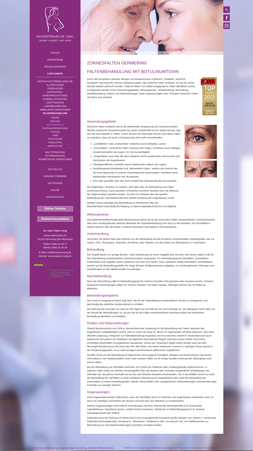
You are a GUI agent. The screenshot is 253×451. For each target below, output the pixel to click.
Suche (55, 190)
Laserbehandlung (55, 106)
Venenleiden (55, 88)
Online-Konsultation (55, 219)
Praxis (55, 52)
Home (89, 53)
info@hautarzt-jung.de (59, 252)
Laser (55, 135)
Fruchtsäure (55, 139)
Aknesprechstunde (55, 95)
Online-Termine (55, 208)
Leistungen (55, 73)
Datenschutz (55, 197)
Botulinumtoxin (55, 125)
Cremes (55, 118)
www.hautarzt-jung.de (59, 256)
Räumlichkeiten (55, 66)
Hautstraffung (55, 152)
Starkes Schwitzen (55, 99)
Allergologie (55, 85)
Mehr (68, 277)
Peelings (55, 121)
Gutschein (55, 183)
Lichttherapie (55, 102)
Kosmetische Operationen (55, 159)
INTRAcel (55, 132)
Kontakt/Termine (55, 176)
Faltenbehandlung (55, 113)
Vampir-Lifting (55, 146)
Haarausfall (55, 92)
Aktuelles (55, 169)
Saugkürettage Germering (73, 447)
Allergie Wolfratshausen (100, 447)
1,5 (42, 269)
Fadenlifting (55, 142)
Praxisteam (55, 59)
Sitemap (206, 448)
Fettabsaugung (55, 155)
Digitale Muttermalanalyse (55, 81)
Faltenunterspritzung (55, 128)
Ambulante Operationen (55, 109)
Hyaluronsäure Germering (44, 447)
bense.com (172, 448)
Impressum (183, 448)
